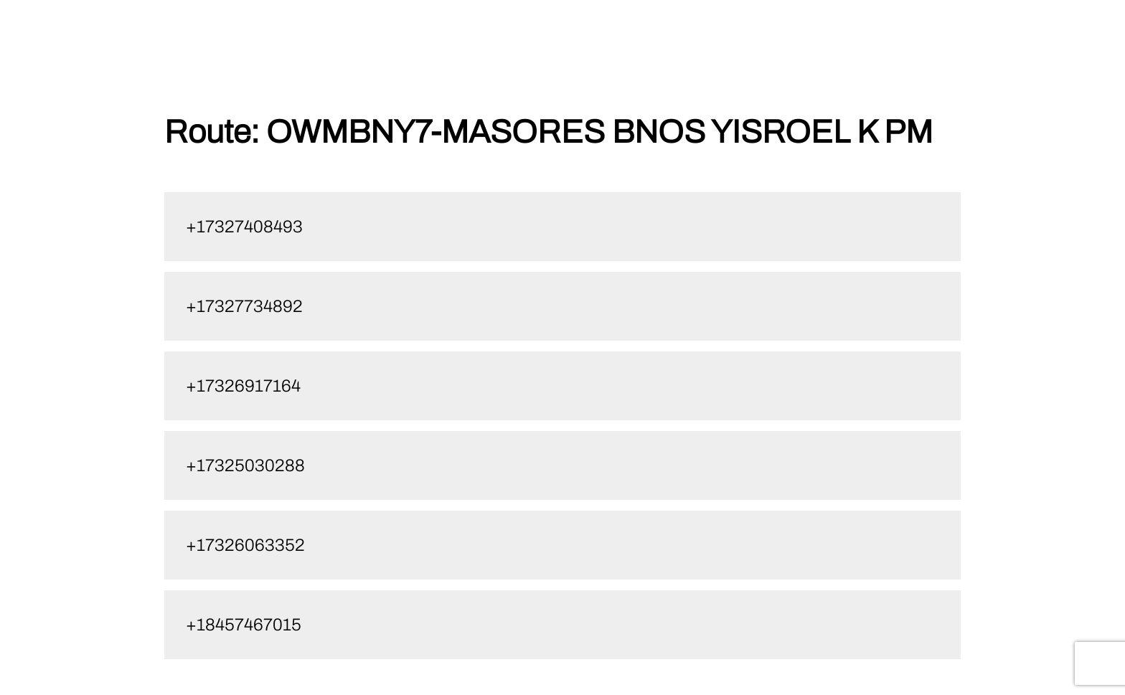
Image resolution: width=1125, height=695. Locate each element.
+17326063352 (245, 545)
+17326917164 (243, 386)
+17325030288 (245, 465)
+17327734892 (244, 306)
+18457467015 (243, 624)
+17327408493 (244, 226)
